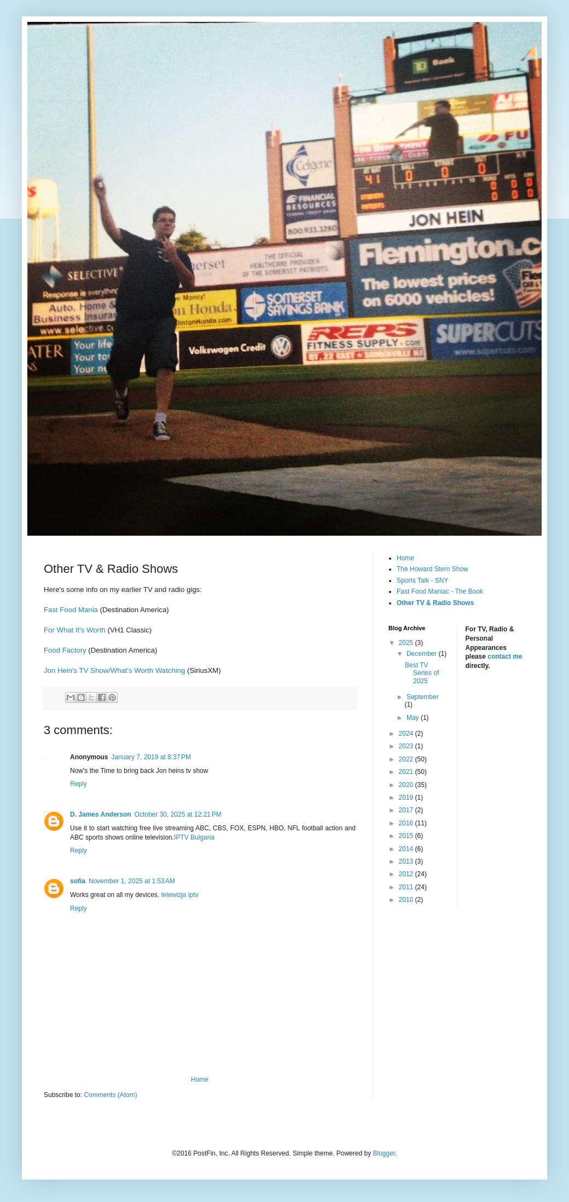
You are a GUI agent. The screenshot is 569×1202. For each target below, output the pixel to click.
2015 (407, 836)
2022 (407, 759)
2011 (407, 887)
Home (199, 1079)
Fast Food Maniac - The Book (440, 591)
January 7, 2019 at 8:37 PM (151, 757)
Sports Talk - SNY (422, 580)
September (423, 697)
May (414, 718)
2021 (407, 772)
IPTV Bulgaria (194, 837)
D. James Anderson (100, 814)
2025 (407, 643)
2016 (407, 823)
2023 (407, 746)
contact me (504, 656)
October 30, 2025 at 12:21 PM (178, 814)
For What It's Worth (76, 630)
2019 (407, 797)
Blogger (384, 1153)
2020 (407, 785)
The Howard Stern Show (432, 569)
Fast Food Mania (71, 610)
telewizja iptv (180, 895)
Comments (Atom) (110, 1095)
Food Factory (65, 650)
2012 (407, 874)
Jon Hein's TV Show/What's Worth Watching (115, 670)
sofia (77, 881)
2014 (407, 849)
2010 (407, 900)
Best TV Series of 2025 (422, 673)
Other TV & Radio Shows (435, 603)
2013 (407, 861)
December (423, 654)
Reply (78, 784)
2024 (407, 733)
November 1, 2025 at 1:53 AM (132, 881)
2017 (407, 810)
